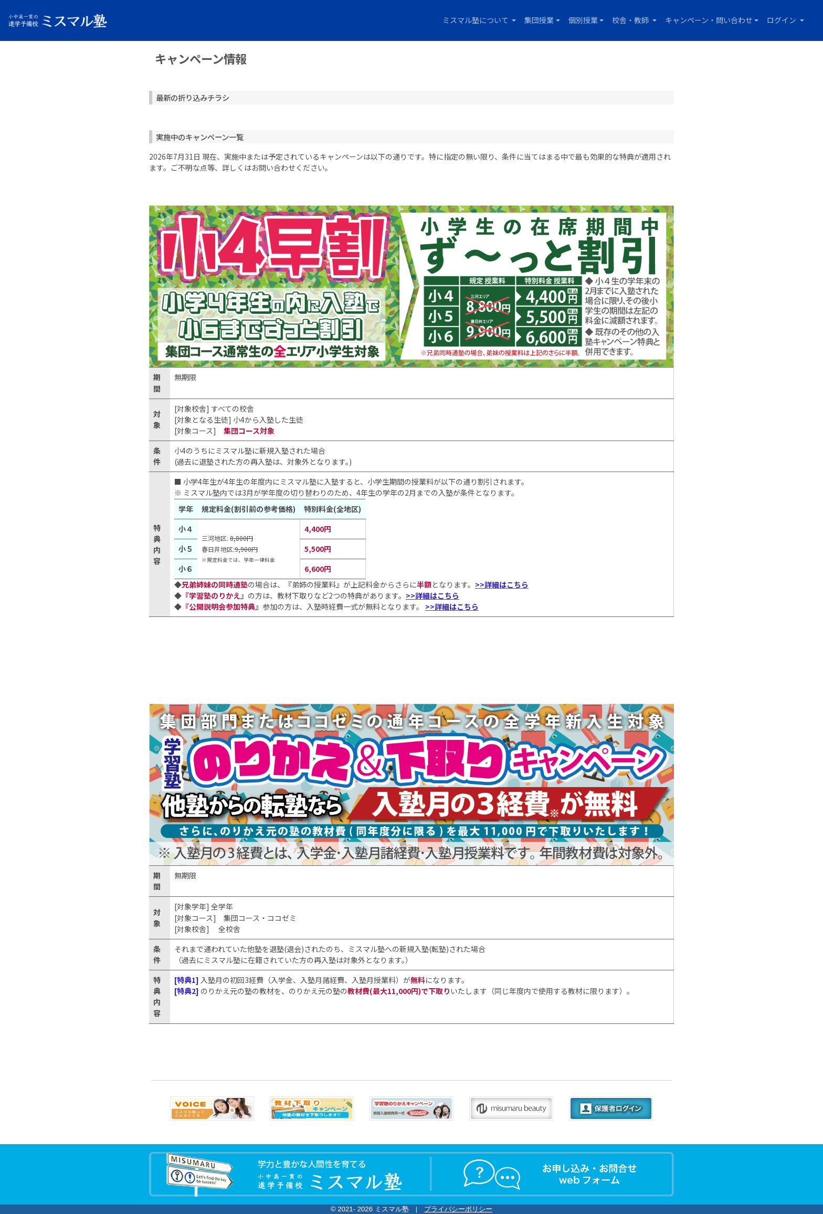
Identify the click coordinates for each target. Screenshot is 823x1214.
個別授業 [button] (583, 20)
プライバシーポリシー (458, 1209)
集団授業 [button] (539, 20)
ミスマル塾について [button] (476, 20)
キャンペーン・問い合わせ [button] (709, 20)
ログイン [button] (782, 20)
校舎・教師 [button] (631, 20)
